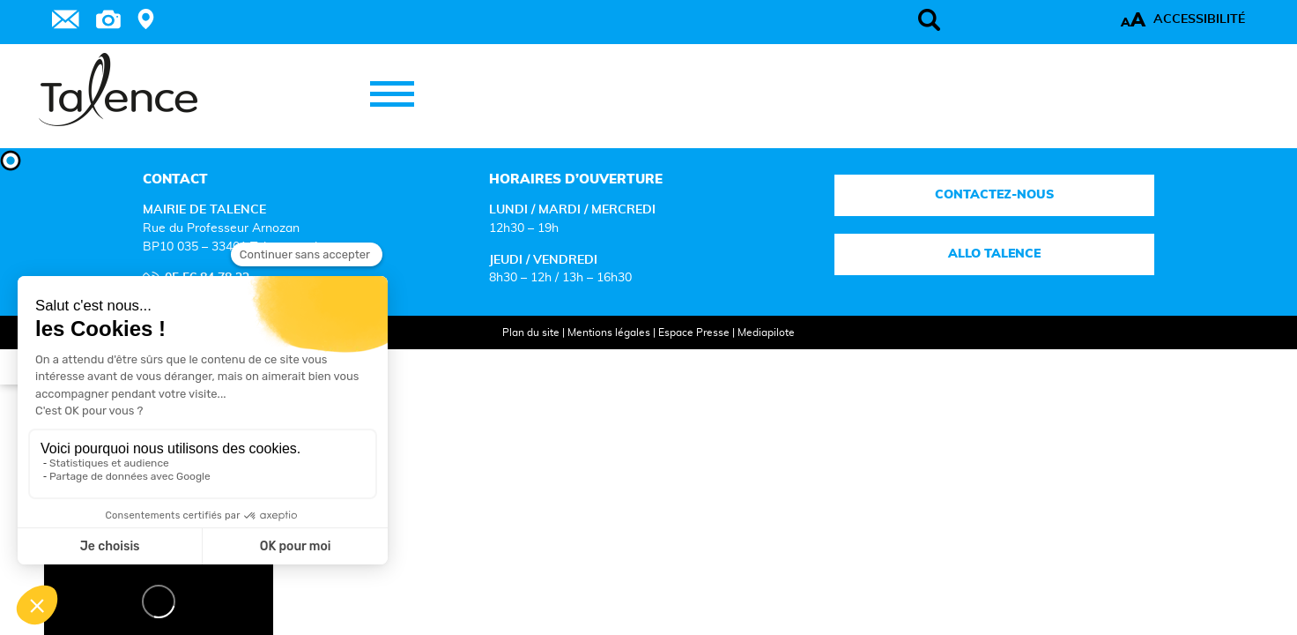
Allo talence (925, 279)
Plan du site (513, 356)
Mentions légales (591, 356)
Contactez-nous (925, 219)
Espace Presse (676, 356)
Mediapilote (748, 356)
